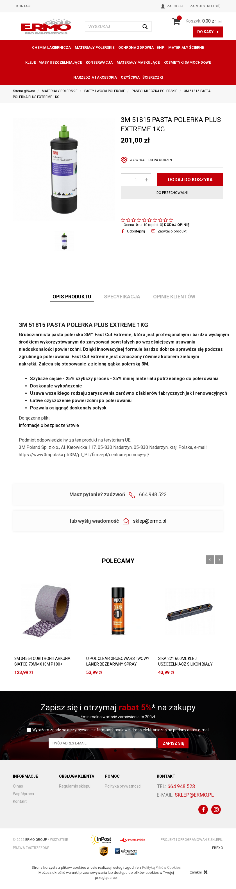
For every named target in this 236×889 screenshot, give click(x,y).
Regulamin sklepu (74, 786)
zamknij (199, 872)
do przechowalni (172, 193)
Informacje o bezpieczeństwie (49, 425)
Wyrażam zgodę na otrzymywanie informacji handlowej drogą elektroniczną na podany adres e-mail (120, 730)
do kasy (208, 32)
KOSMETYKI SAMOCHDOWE (187, 62)
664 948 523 (181, 786)
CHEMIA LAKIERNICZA (51, 47)
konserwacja (99, 62)
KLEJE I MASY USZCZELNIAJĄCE (53, 62)
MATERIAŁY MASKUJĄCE (138, 62)
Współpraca (23, 794)
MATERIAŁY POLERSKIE (94, 47)
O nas (18, 786)
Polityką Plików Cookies (161, 867)
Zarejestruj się (205, 6)
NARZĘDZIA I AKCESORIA (95, 77)
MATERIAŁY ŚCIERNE (186, 47)
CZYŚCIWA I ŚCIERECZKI (142, 77)
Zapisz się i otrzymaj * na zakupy (118, 707)
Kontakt (24, 6)
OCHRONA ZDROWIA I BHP (141, 47)
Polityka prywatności (123, 786)
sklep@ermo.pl (149, 521)
